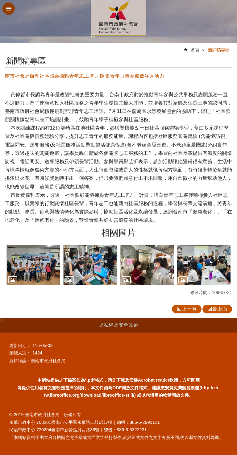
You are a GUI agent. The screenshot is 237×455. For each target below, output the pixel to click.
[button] (33, 265)
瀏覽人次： (20, 352)
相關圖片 (118, 233)
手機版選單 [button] (8, 8)
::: (93, 2)
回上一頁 (187, 309)
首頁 (195, 50)
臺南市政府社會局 (118, 17)
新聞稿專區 (219, 50)
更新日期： (20, 345)
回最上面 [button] (217, 309)
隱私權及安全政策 (118, 325)
